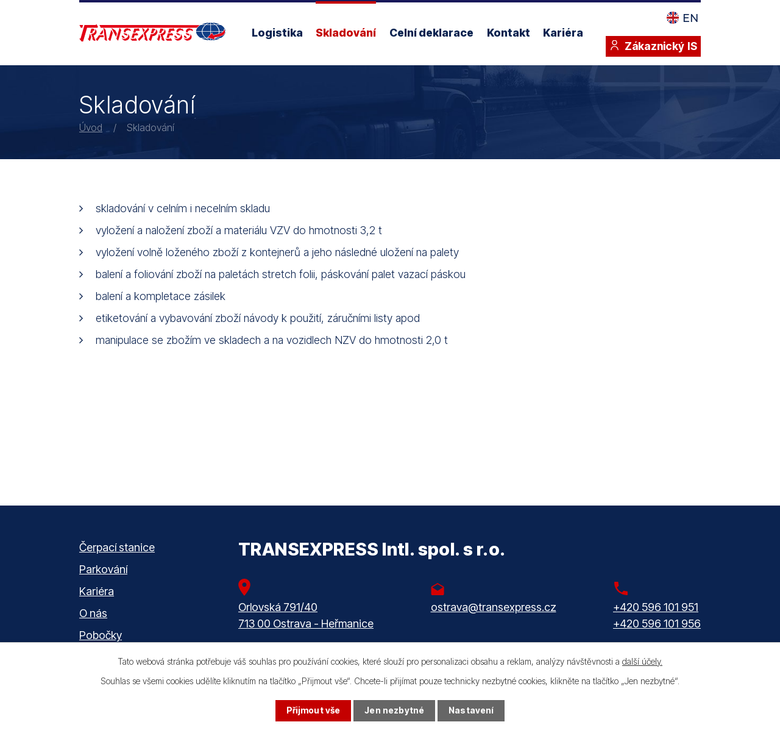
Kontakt (508, 32)
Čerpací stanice (117, 547)
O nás (93, 613)
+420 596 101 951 (655, 607)
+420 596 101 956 (657, 623)
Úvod (90, 127)
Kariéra (563, 32)
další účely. (642, 661)
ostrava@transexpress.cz (493, 607)
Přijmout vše (313, 711)
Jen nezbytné (394, 711)
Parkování (103, 569)
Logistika (277, 32)
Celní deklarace (431, 32)
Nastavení (471, 711)
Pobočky (100, 635)
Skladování (346, 32)
